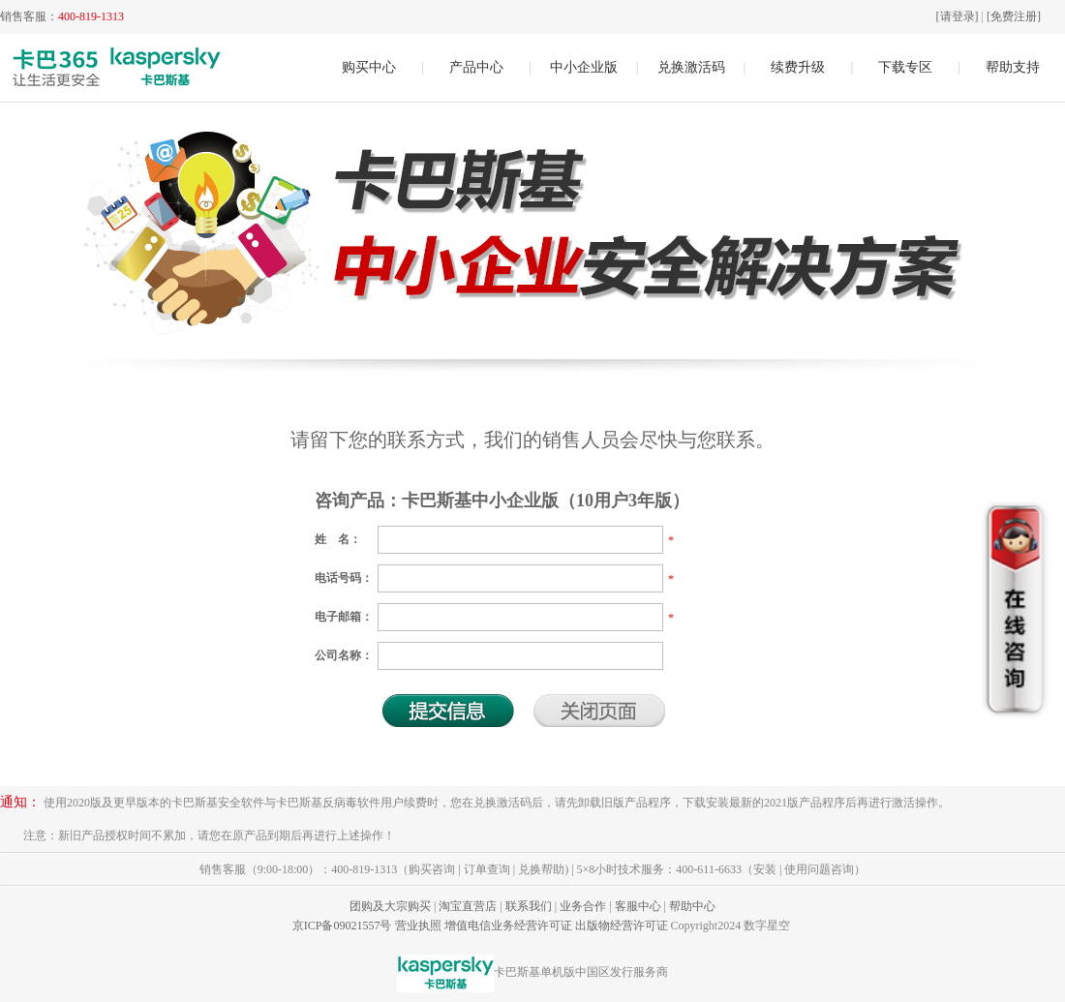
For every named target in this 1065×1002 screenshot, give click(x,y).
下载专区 (905, 67)
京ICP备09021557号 (342, 925)
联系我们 (528, 906)
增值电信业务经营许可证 (508, 925)
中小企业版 (584, 67)
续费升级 (798, 67)
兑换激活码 (691, 67)
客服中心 (638, 906)
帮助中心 (692, 906)
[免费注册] (1014, 16)
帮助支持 (1013, 67)
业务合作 (583, 906)
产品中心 (476, 67)
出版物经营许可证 (621, 925)
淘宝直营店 (468, 906)
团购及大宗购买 (390, 906)
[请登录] (957, 16)
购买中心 (369, 67)
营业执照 (418, 925)
